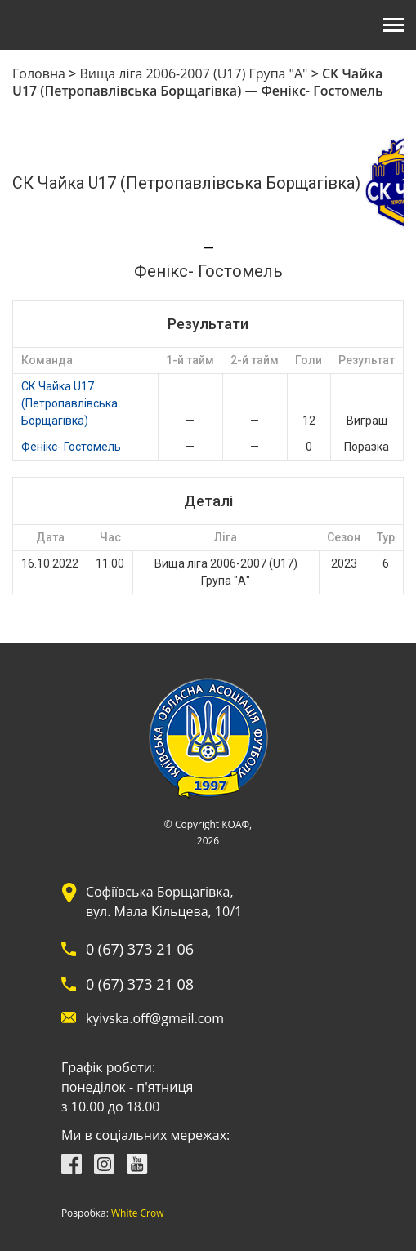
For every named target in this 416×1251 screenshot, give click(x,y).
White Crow (137, 1213)
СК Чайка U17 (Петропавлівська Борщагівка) (69, 403)
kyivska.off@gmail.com (155, 1018)
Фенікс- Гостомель (71, 446)
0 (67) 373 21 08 (140, 984)
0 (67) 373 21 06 (140, 949)
